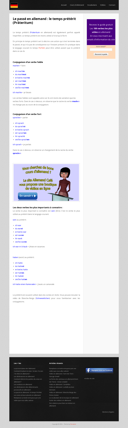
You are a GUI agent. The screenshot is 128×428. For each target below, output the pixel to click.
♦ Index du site (90, 378)
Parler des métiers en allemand (60, 400)
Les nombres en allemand (23, 384)
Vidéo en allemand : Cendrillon (59, 384)
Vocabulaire (92, 5)
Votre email (101, 47)
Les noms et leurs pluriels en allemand (27, 395)
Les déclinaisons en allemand (24, 376)
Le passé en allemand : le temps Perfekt (28, 392)
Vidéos (102, 5)
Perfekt (42, 48)
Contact (112, 5)
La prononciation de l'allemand (24, 368)
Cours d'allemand (77, 5)
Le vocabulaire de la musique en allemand (64, 398)
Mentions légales (108, 412)
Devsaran (73, 424)
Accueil (64, 5)
